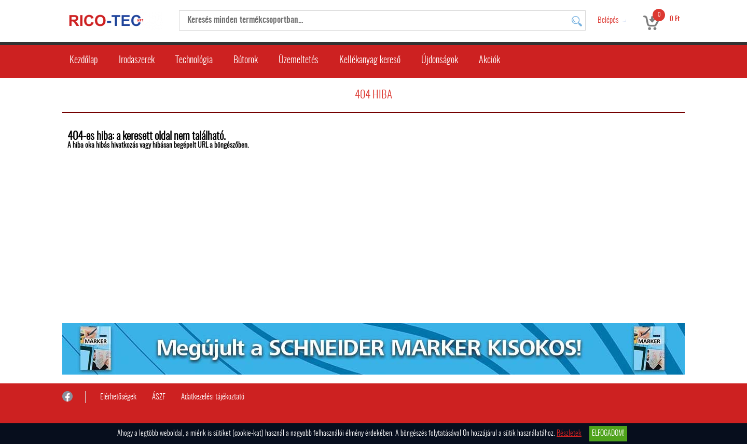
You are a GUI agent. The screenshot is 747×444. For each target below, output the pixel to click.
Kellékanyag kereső (369, 60)
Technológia (194, 60)
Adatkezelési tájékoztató (212, 397)
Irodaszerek (137, 60)
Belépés (608, 20)
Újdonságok (439, 60)
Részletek (569, 433)
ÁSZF (158, 397)
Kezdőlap (84, 60)
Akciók (489, 60)
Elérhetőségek (118, 397)
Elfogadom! (608, 433)
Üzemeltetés (299, 60)
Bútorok (245, 60)
